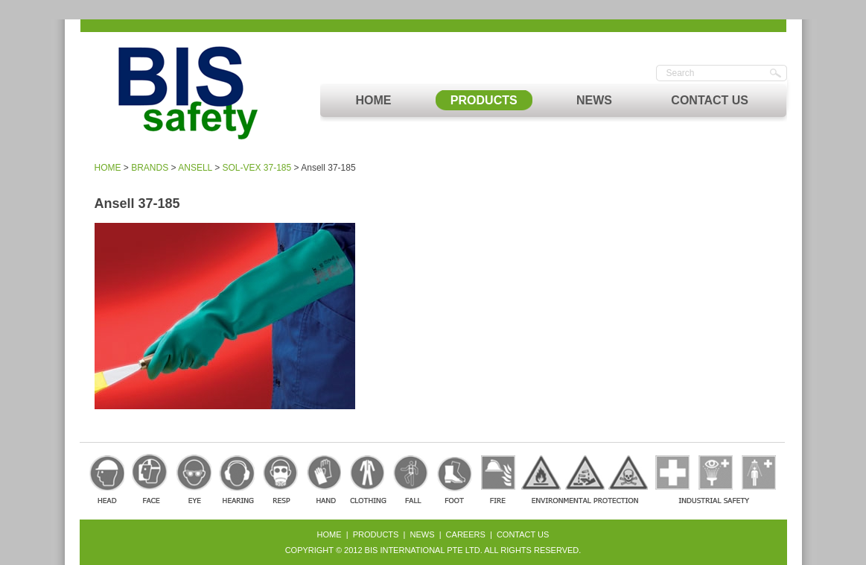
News (422, 534)
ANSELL (195, 167)
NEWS (594, 100)
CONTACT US (709, 100)
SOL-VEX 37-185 (257, 167)
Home (329, 534)
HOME (374, 100)
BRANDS (149, 167)
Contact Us (523, 534)
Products (376, 534)
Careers (465, 534)
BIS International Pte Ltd (422, 550)
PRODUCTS (484, 100)
